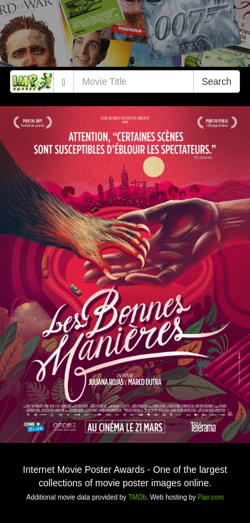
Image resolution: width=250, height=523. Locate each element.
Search (216, 81)
